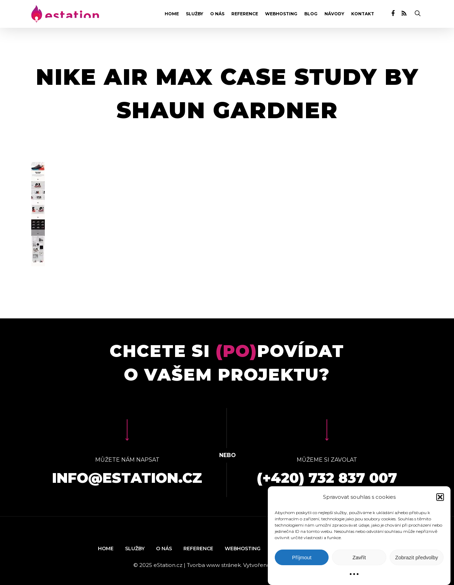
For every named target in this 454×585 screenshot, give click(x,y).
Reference (244, 14)
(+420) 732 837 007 (327, 477)
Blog (310, 14)
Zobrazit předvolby (416, 557)
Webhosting (281, 14)
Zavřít (359, 557)
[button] (440, 497)
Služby (194, 14)
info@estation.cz (127, 477)
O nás (217, 14)
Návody (334, 14)
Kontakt (362, 14)
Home (172, 14)
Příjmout (302, 557)
